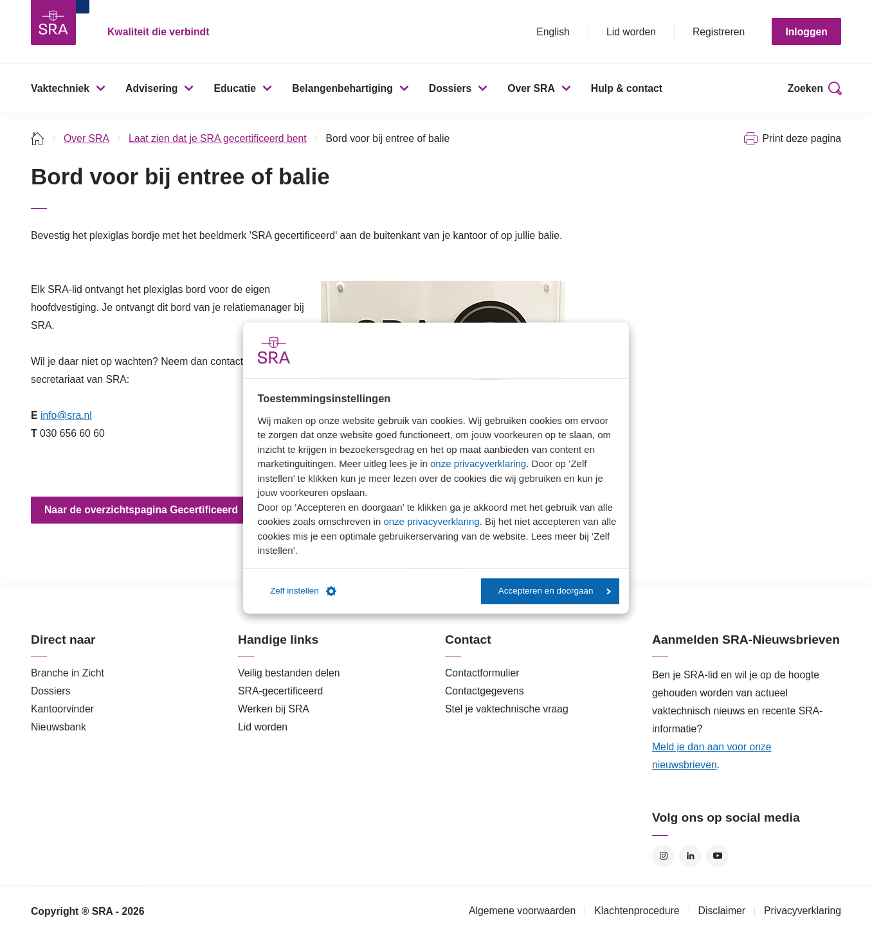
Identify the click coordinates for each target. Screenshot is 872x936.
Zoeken (805, 88)
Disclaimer (722, 910)
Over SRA (531, 88)
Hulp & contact (626, 88)
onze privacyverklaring (478, 463)
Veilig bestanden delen (289, 672)
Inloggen (806, 31)
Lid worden (631, 31)
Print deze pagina (801, 138)
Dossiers (450, 88)
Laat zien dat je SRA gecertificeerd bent (218, 138)
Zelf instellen (303, 591)
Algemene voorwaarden (522, 910)
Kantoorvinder (62, 708)
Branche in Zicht (67, 672)
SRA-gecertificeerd (280, 690)
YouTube (717, 856)
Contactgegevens (484, 690)
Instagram (663, 856)
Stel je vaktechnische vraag (506, 708)
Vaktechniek (60, 88)
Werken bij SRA (273, 708)
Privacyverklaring (802, 910)
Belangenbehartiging (342, 88)
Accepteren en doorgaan (554, 591)
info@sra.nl (66, 415)
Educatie (234, 88)
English (553, 31)
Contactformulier (482, 672)
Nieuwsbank (58, 726)
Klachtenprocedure (636, 910)
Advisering (151, 88)
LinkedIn (690, 856)
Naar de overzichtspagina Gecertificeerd (141, 509)
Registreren (719, 31)
